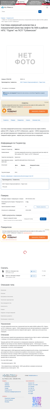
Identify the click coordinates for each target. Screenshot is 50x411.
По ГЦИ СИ (31, 388)
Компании (7, 386)
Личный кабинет (9, 400)
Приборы (7, 384)
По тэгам (30, 391)
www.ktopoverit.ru (27, 106)
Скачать (28, 120)
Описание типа (36, 120)
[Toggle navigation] (47, 7)
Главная (7, 383)
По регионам (31, 390)
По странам (31, 386)
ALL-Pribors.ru (7, 7)
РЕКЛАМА (46, 102)
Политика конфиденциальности (13, 391)
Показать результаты (41, 206)
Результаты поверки (10, 398)
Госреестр (5, 120)
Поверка (13, 120)
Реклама (7, 401)
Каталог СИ (31, 383)
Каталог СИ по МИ (33, 384)
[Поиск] (19, 11)
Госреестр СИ (8, 390)
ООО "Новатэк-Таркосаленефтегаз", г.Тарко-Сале (32, 82)
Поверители (20, 120)
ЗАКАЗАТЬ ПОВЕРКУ (38, 111)
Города (6, 388)
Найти (43, 218)
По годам (30, 393)
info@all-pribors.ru (33, 375)
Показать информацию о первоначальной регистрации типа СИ (17, 176)
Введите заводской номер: (10, 218)
